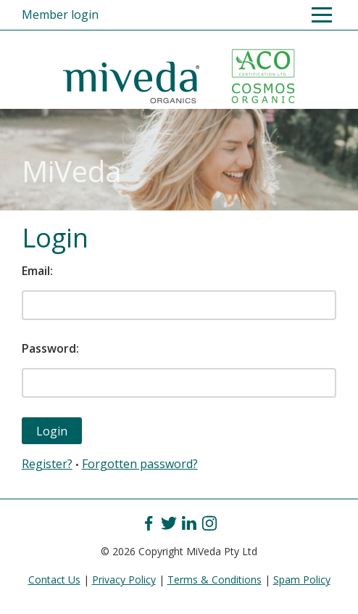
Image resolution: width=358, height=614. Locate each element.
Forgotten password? (140, 464)
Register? (47, 464)
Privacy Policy (124, 579)
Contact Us (54, 579)
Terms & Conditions (214, 579)
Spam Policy (301, 579)
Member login (60, 14)
